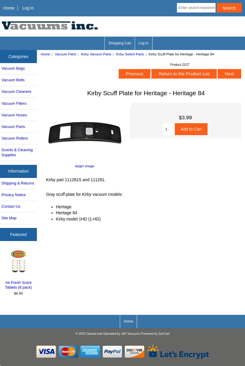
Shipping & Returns (17, 183)
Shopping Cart (119, 43)
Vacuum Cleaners (16, 91)
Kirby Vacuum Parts (96, 54)
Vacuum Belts (13, 80)
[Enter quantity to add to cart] (169, 129)
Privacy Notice (13, 195)
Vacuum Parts (65, 54)
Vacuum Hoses (14, 115)
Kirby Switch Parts (130, 54)
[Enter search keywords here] (196, 7)
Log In (28, 8)
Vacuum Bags (13, 68)
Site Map (8, 218)
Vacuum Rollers (14, 138)
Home (8, 8)
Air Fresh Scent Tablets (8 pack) (19, 269)
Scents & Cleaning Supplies (17, 152)
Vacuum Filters (13, 103)
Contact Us (10, 206)
